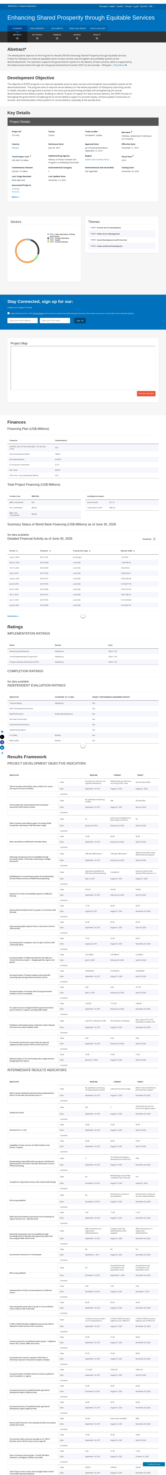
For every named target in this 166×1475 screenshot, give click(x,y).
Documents (57, 28)
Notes (15, 197)
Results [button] (97, 37)
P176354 (15, 189)
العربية (136, 6)
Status (51, 131)
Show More (120, 65)
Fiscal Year (127, 156)
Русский (143, 6)
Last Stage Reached (21, 176)
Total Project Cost (21, 156)
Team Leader (91, 131)
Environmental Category (60, 167)
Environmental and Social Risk (99, 167)
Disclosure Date (56, 144)
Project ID (16, 131)
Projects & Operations (27, 6)
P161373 (15, 192)
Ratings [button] (77, 37)
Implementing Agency (59, 156)
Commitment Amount (22, 167)
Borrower (127, 132)
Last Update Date (56, 176)
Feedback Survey (154, 1464)
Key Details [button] (37, 37)
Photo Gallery (97, 28)
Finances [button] (57, 37)
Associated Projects (21, 185)
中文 (150, 6)
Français (128, 6)
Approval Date (92, 144)
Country (15, 144)
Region (88, 156)
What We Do (12, 6)
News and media (77, 28)
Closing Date (128, 167)
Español (120, 6)
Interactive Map (146, 393)
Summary (17, 28)
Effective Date (128, 144)
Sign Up (80, 320)
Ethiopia (15, 148)
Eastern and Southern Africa (97, 159)
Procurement (37, 28)
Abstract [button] (17, 37)
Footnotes (12, 616)
